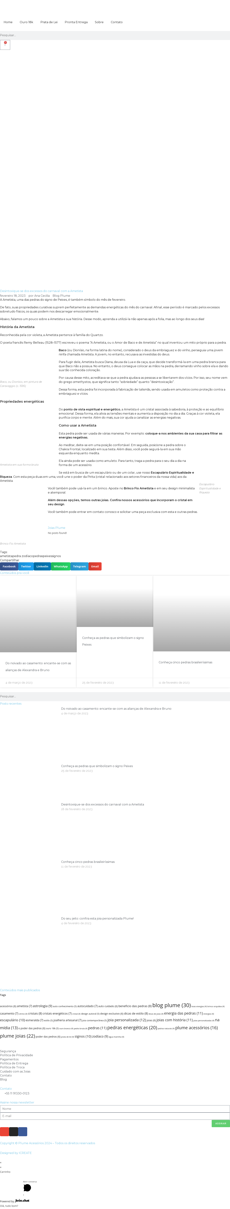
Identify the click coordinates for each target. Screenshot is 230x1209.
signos (56, 556)
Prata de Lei (49, 22)
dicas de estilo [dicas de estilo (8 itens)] (136, 1013)
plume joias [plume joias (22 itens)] (17, 1035)
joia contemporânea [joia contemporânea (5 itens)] (94, 1020)
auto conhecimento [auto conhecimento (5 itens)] (65, 1006)
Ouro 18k (26, 22)
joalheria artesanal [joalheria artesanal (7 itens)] (68, 1020)
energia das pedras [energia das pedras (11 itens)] (183, 1013)
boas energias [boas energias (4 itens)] (199, 1006)
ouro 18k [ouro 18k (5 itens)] (52, 1028)
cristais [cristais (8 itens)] (35, 1013)
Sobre (99, 22)
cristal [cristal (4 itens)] (76, 1014)
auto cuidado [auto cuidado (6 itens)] (108, 1006)
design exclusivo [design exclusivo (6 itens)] (111, 1013)
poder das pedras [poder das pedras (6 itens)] (48, 1036)
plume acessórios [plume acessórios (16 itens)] (196, 1027)
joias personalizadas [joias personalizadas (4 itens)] (203, 1020)
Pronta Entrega (76, 22)
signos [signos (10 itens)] (83, 1036)
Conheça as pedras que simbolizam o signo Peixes (97, 766)
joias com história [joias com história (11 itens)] (175, 1019)
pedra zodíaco (22, 556)
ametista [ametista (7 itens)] (24, 1006)
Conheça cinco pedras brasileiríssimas (185, 662)
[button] (9, 566)
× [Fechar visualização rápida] (0, 1162)
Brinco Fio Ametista (138, 488)
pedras (38, 556)
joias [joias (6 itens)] (151, 1020)
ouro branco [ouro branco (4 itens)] (66, 1028)
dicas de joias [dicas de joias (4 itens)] (156, 1014)
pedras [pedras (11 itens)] (97, 1027)
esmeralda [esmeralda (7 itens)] (34, 1020)
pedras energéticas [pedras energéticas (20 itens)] (132, 1027)
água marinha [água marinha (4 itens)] (116, 1037)
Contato (117, 22)
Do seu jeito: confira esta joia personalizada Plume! (97, 918)
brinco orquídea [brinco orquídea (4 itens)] (215, 1006)
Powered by (14, 1201)
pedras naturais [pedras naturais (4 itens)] (166, 1028)
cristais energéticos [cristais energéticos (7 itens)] (57, 1013)
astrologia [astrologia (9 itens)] (42, 1006)
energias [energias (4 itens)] (209, 1014)
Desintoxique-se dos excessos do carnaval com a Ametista (102, 804)
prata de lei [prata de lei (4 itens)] (67, 1037)
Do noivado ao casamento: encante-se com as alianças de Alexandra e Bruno (116, 708)
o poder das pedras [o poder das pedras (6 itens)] (31, 1028)
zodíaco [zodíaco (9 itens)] (100, 1036)
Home (8, 22)
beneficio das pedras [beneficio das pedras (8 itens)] (135, 1006)
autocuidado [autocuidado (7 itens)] (87, 1006)
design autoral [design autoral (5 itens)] (90, 1013)
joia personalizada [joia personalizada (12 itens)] (127, 1019)
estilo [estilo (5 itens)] (48, 1020)
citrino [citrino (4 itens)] (23, 1014)
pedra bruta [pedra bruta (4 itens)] (80, 1028)
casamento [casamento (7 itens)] (9, 1013)
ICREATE (25, 1153)
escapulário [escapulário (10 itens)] (12, 1020)
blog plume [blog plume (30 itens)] (171, 1005)
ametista (6, 556)
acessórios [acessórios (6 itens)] (8, 1006)
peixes (47, 556)
